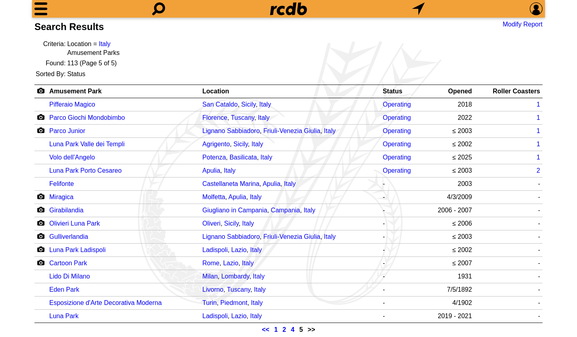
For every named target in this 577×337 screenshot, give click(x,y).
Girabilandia (66, 210)
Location (215, 91)
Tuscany (242, 117)
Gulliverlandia (68, 236)
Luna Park (64, 316)
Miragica (61, 197)
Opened (460, 91)
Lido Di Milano (69, 276)
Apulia (211, 170)
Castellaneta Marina (230, 183)
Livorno (212, 289)
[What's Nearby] (418, 8)
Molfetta (213, 197)
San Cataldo (220, 104)
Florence (214, 117)
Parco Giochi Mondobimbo (87, 117)
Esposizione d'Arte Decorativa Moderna (105, 302)
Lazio (238, 249)
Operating (397, 104)
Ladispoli (215, 249)
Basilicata (243, 157)
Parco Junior (67, 130)
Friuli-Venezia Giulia (291, 130)
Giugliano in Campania (234, 210)
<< (266, 329)
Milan (210, 276)
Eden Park (64, 289)
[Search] (158, 8)
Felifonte (61, 183)
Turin (209, 302)
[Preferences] (536, 8)
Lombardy (235, 276)
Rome (211, 263)
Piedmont (234, 302)
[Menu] (40, 8)
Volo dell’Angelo (72, 157)
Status (392, 91)
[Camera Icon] (40, 117)
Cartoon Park (68, 263)
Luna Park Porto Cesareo (85, 170)
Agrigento (216, 144)
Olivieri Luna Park (74, 223)
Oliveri (211, 223)
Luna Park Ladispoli (77, 249)
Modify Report (522, 24)
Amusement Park (75, 91)
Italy (104, 43)
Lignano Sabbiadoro (231, 130)
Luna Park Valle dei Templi (87, 144)
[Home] (288, 8)
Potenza (214, 157)
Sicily (248, 104)
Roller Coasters (516, 91)
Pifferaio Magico (72, 104)
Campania (285, 210)
